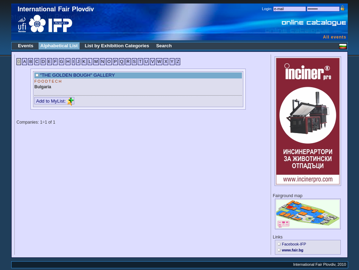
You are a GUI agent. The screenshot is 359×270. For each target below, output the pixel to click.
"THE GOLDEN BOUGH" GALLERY (77, 75)
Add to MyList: (55, 101)
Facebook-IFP (294, 244)
